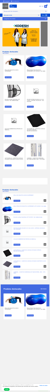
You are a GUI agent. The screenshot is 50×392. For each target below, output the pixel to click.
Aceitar (6, 389)
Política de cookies (43, 385)
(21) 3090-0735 (15, 1)
